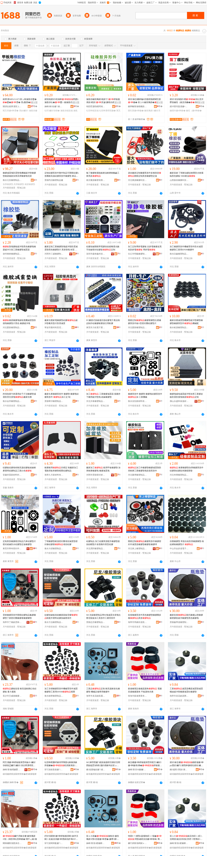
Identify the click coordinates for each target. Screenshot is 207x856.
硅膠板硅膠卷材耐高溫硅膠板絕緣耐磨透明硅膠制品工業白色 (19, 469)
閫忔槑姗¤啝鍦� (136, 110)
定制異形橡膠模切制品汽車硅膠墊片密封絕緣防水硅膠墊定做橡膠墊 (19, 543)
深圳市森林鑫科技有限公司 (95, 254)
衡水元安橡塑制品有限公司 (12, 180)
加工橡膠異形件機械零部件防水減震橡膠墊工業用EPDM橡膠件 (186, 248)
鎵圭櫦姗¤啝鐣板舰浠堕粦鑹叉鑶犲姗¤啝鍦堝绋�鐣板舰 (145, 764)
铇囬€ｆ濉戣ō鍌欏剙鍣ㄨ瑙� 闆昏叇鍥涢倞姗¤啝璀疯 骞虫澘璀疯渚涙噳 (145, 838)
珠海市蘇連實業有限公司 (137, 696)
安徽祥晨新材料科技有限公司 (12, 475)
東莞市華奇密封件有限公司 (12, 548)
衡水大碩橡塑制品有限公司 (54, 548)
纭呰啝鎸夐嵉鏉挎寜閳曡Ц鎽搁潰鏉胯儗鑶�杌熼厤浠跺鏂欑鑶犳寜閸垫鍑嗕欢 (61, 764)
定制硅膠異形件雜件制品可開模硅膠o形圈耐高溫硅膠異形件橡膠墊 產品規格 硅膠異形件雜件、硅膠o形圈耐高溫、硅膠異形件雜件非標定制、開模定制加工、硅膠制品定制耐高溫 (62, 175)
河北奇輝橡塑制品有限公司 (179, 475)
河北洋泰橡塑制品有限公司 (95, 401)
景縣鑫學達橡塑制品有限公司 (179, 622)
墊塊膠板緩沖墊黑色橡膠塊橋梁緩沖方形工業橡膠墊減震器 (19, 248)
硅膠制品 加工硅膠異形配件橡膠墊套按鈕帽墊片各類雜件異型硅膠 (103, 543)
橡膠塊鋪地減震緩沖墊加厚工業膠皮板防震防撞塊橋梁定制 (186, 395)
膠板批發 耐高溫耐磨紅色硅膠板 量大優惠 (19, 690)
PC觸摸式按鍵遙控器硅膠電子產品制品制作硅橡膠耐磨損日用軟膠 (103, 322)
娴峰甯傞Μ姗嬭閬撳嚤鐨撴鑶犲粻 (137, 769)
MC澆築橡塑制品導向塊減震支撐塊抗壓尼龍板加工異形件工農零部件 (103, 616)
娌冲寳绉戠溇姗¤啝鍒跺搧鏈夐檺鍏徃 (179, 106)
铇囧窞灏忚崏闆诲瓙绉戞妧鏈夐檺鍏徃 (95, 106)
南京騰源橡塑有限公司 (95, 180)
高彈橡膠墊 (19, 184)
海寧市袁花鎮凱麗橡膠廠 (95, 696)
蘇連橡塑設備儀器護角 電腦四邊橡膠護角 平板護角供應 (145, 690)
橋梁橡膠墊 (30, 184)
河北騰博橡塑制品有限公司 (137, 475)
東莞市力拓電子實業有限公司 (95, 327)
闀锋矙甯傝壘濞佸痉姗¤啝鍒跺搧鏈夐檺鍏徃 (12, 843)
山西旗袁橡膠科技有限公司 (179, 180)
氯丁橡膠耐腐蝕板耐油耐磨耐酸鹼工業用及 (102, 174)
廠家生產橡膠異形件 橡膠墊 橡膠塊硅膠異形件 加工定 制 (62, 395)
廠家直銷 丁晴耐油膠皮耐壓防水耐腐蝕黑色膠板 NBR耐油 (186, 174)
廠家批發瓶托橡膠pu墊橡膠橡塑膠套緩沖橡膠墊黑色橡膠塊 (186, 616)
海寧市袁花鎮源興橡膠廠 (179, 696)
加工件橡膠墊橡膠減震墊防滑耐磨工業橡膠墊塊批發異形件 (144, 469)
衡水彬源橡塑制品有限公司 (179, 327)
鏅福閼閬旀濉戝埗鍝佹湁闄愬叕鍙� (179, 769)
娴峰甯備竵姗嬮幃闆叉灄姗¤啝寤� (12, 769)
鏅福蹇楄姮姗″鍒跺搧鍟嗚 (95, 769)
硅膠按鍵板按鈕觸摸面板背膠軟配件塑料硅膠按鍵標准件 (61, 616)
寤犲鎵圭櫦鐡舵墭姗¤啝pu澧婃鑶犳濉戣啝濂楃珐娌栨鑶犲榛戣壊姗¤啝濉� (187, 764)
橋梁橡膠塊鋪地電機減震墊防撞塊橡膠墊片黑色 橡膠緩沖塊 (19, 322)
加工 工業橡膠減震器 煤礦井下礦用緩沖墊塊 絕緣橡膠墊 (103, 395)
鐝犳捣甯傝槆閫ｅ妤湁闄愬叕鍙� (137, 843)
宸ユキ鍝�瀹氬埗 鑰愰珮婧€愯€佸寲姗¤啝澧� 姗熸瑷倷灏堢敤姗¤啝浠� (102, 838)
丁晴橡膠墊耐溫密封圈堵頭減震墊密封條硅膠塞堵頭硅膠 (61, 543)
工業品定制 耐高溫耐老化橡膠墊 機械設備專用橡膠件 (103, 690)
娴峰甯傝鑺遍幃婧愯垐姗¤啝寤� (179, 843)
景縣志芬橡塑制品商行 (95, 622)
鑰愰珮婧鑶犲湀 (152, 110)
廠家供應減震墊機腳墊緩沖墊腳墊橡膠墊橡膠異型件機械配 (186, 322)
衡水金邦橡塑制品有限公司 (12, 401)
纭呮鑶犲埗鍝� (52, 110)
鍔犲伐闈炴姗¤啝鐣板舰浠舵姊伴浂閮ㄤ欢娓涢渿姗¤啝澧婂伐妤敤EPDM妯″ (62, 838)
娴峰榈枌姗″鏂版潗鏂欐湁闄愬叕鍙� (54, 106)
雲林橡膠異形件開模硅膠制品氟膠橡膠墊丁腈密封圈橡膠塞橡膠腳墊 (19, 616)
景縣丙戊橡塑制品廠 (54, 180)
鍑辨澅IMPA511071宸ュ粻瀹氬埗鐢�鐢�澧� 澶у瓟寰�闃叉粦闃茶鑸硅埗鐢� (20, 101)
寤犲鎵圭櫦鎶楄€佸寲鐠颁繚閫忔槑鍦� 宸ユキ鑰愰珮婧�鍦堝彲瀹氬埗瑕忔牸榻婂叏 (145, 101)
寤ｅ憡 (34, 102)
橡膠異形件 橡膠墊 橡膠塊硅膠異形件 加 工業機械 (145, 395)
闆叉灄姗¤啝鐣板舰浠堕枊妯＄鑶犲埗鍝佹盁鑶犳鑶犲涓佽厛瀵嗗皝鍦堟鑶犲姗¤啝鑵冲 (19, 764)
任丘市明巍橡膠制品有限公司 (137, 254)
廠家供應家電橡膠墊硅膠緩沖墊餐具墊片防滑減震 (61, 322)
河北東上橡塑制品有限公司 (137, 548)
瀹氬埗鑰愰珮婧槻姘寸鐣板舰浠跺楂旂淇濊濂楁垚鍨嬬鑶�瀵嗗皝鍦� (103, 101)
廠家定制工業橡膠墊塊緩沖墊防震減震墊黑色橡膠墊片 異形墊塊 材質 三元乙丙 (61, 248)
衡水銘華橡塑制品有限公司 (54, 696)
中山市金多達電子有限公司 (179, 548)
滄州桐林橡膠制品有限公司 (12, 254)
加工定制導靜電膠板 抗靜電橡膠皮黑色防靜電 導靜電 (145, 248)
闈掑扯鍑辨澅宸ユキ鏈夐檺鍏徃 (12, 106)
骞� (34, 106)
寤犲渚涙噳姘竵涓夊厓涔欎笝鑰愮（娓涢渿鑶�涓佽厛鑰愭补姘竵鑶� (186, 101)
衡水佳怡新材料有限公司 (137, 401)
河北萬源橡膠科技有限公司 (137, 180)
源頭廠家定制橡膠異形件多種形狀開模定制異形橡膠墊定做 (144, 174)
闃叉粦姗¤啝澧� (10, 110)
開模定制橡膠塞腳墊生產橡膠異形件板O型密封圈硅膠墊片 (144, 322)
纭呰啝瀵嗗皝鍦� (107, 110)
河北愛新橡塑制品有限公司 (12, 327)
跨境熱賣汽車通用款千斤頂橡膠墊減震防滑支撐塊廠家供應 (19, 395)
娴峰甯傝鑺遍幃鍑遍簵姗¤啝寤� (95, 843)
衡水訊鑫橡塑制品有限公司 (179, 254)
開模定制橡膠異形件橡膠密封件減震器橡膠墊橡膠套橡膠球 (144, 543)
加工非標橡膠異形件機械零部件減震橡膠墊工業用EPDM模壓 (61, 690)
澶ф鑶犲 (23, 110)
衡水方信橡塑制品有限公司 (54, 622)
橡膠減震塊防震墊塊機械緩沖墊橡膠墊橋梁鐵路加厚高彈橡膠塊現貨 (19, 174)
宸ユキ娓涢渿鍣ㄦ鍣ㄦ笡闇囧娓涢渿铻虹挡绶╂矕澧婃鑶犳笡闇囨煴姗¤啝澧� (186, 838)
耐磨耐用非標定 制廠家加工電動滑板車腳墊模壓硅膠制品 (61, 469)
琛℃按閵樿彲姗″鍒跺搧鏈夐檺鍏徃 (54, 843)
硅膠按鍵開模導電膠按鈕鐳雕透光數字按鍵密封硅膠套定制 (102, 248)
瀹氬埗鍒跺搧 (66, 110)
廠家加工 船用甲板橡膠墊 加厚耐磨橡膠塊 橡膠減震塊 (103, 469)
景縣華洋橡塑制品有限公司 (54, 401)
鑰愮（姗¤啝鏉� (194, 110)
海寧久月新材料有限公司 (54, 475)
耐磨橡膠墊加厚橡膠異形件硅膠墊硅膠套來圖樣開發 (186, 469)
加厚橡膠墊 (8, 184)
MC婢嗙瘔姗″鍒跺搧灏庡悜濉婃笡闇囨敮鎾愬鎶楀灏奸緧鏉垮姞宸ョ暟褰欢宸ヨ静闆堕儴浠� (103, 764)
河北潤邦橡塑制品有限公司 (95, 548)
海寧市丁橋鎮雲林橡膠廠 (12, 622)
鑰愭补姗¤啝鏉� (177, 110)
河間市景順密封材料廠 (95, 475)
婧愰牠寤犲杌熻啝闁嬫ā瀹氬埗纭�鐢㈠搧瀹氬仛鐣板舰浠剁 (62, 101)
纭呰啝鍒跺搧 (92, 110)
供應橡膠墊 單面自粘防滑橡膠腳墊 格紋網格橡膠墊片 (187, 543)
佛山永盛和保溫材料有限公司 (179, 401)
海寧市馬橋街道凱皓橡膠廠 (137, 622)
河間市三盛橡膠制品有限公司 (54, 254)
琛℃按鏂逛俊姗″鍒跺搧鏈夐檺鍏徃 (54, 769)
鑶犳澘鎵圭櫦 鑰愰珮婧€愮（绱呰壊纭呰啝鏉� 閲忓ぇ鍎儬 (20, 837)
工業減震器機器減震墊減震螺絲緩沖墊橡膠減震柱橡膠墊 (186, 690)
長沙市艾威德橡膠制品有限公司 (12, 696)
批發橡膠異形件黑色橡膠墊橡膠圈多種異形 (144, 616)
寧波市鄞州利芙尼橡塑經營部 (54, 327)
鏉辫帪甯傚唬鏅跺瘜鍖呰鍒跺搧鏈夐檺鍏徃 (137, 106)
